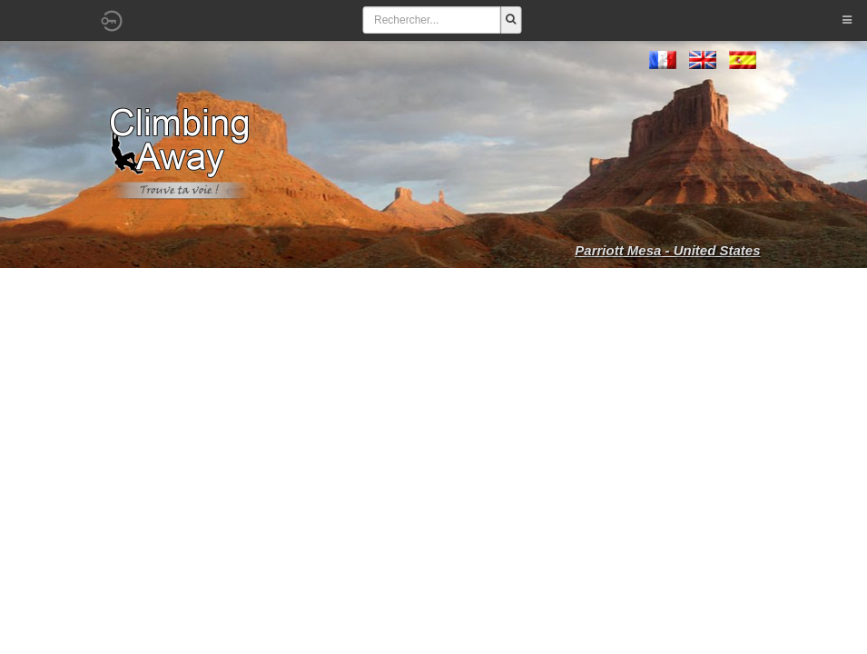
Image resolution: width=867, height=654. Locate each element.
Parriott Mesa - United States (667, 250)
